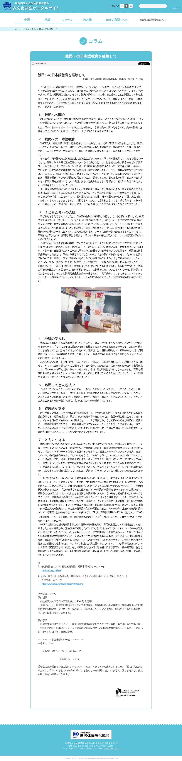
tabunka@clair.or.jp (111, 748)
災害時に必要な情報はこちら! (153, 20)
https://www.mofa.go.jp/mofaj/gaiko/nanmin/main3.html (62, 584)
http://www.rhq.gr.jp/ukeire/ (51, 570)
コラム (26, 29)
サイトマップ (176, 8)
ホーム (18, 29)
